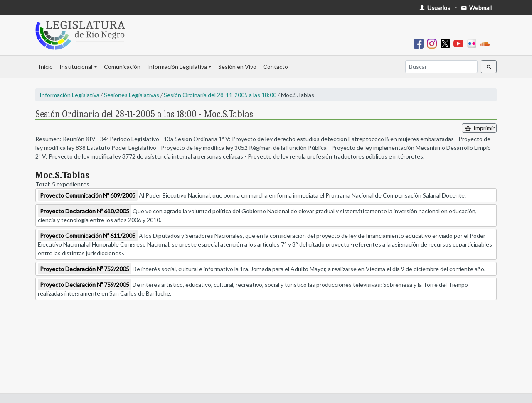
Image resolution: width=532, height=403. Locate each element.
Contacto (275, 66)
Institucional (75, 66)
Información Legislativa (177, 66)
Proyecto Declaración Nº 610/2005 (84, 211)
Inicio (46, 66)
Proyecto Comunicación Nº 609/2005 (87, 195)
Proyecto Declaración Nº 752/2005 (84, 268)
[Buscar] (441, 66)
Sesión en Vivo (237, 66)
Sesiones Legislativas (131, 94)
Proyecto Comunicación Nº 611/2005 (87, 235)
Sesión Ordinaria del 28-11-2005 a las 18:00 (220, 94)
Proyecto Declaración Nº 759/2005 (84, 284)
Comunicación (122, 66)
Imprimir (479, 128)
